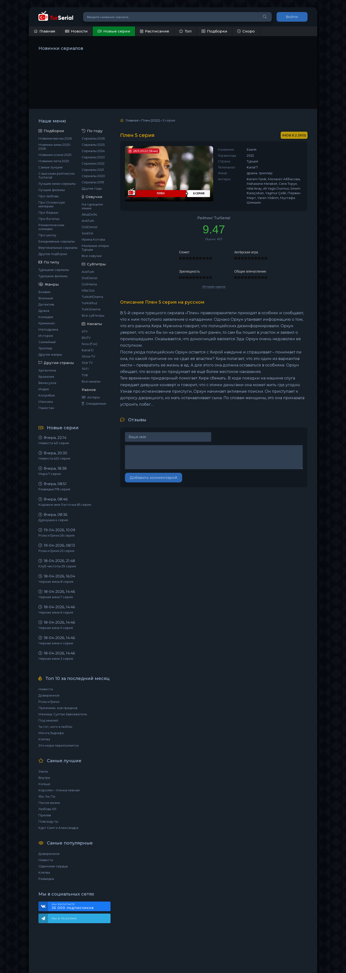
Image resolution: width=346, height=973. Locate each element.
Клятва (44, 739)
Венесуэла (47, 383)
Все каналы (91, 381)
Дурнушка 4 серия (53, 520)
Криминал (46, 323)
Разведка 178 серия (54, 489)
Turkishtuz (89, 303)
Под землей (48, 720)
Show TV (88, 356)
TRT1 (85, 369)
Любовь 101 (47, 809)
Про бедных (48, 212)
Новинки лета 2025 (53, 161)
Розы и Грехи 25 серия (56, 551)
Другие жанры (50, 354)
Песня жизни (49, 803)
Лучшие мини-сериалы (57, 184)
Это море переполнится (58, 745)
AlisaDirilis (89, 214)
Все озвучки (92, 256)
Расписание (154, 31)
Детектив (46, 304)
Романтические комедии (51, 227)
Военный (45, 298)
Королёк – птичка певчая (59, 790)
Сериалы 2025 (93, 145)
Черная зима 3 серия (55, 658)
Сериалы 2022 (93, 163)
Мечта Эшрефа (51, 733)
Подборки (214, 31)
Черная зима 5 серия (55, 628)
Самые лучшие (50, 167)
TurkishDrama (92, 297)
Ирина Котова (93, 239)
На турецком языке (92, 206)
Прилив (44, 815)
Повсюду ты (48, 821)
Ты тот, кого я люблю (55, 727)
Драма (43, 311)
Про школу (47, 235)
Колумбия (46, 395)
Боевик (44, 292)
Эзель (43, 771)
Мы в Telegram (64, 918)
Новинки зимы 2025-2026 (54, 146)
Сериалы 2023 (93, 157)
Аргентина (47, 370)
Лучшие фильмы (51, 190)
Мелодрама (48, 329)
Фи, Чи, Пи (46, 796)
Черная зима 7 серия (55, 597)
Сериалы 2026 (93, 138)
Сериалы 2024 (93, 151)
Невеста (45, 689)
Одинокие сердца (53, 866)
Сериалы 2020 (93, 176)
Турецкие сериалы (53, 270)
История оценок (213, 286)
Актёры (91, 397)
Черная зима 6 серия (55, 612)
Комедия (45, 317)
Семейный (47, 342)
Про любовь (48, 196)
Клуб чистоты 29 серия (57, 566)
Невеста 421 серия (53, 443)
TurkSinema (91, 309)
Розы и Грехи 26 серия (56, 535)
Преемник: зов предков (57, 708)
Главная (44, 31)
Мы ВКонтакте (79, 906)
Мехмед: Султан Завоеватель (62, 714)
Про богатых (49, 219)
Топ (185, 31)
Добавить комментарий (153, 477)
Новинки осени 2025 (54, 155)
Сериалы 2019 (93, 182)
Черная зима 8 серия (55, 581)
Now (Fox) (89, 344)
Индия (43, 389)
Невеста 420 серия (54, 458)
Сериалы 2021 (93, 170)
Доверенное (49, 695)
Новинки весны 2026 (55, 138)
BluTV (86, 337)
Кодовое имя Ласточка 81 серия (64, 504)
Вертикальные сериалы (57, 248)
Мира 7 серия (49, 474)
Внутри (44, 778)
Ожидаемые (94, 403)
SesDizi (87, 233)
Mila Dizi (88, 290)
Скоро (246, 31)
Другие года (92, 188)
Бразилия (46, 376)
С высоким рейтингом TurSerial (56, 175)
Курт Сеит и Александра (58, 828)
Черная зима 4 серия (55, 643)
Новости (76, 31)
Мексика (45, 401)
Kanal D (88, 350)
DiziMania (89, 284)
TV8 (85, 375)
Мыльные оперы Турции (95, 247)
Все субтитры (93, 315)
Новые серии (114, 31)
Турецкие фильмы (53, 276)
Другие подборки (52, 254)
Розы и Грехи (48, 702)
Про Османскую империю (51, 204)
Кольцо (44, 784)
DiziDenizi (89, 227)
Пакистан (46, 408)
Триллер (45, 348)
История (45, 336)
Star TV (87, 363)
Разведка (46, 879)
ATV (85, 331)
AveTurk (88, 221)
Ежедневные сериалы (56, 241)
